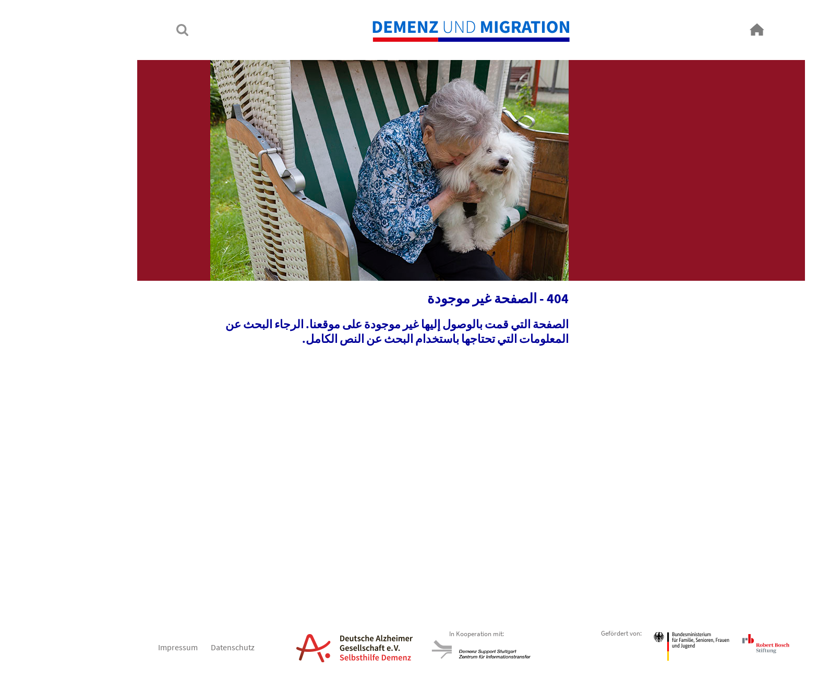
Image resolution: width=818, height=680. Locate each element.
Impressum (116, 647)
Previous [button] (650, 561)
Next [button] (167, 561)
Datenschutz (171, 647)
